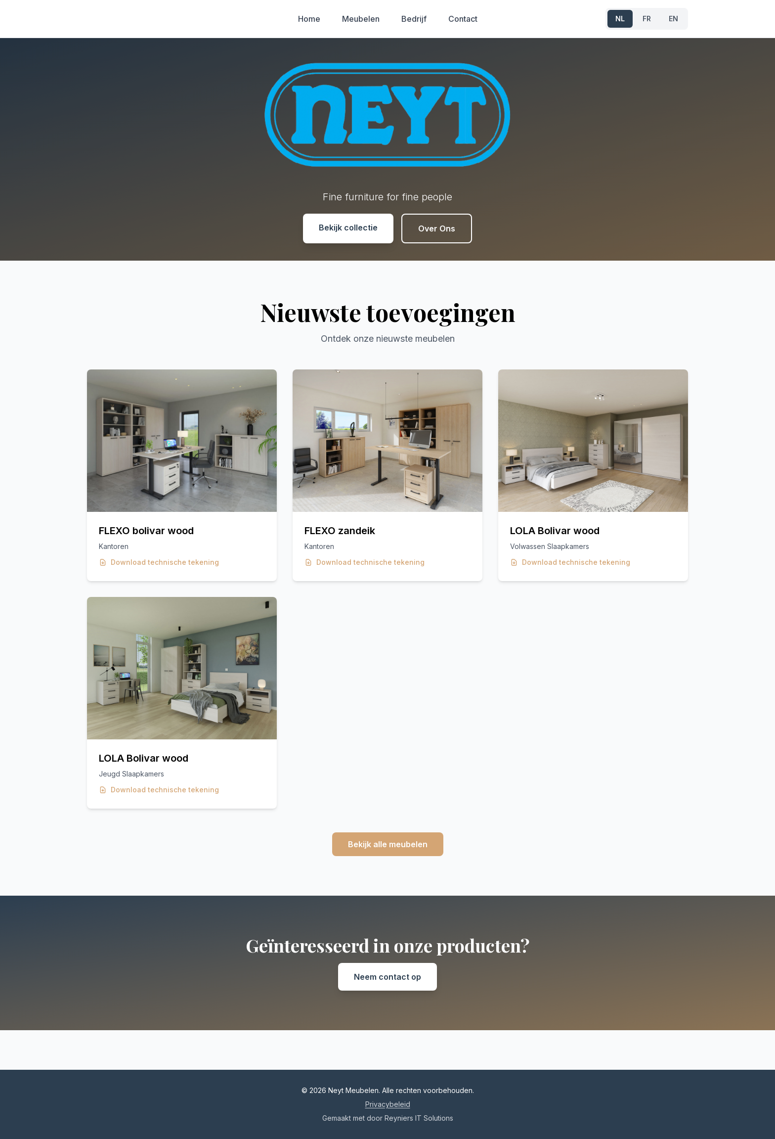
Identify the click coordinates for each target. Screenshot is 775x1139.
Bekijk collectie (348, 227)
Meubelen (361, 19)
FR (647, 18)
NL (620, 18)
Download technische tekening (159, 562)
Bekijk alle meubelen (388, 844)
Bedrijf (414, 19)
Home (309, 19)
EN (673, 18)
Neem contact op (387, 977)
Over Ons (436, 228)
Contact (462, 19)
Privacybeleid (387, 1104)
